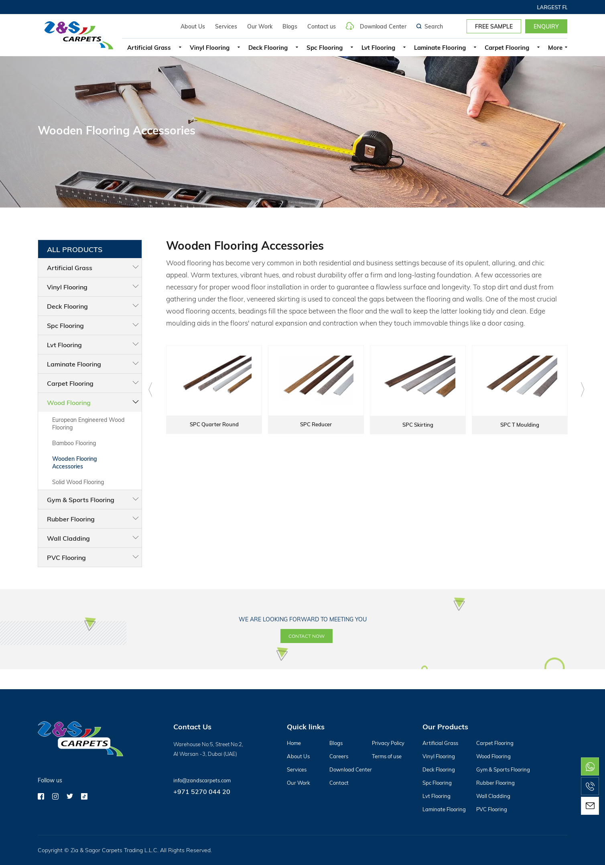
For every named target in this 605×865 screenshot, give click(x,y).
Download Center (376, 26)
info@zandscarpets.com (202, 780)
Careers (338, 756)
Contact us (321, 26)
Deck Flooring (268, 47)
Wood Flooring (69, 402)
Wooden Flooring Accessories (74, 462)
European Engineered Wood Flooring (88, 423)
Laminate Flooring (440, 47)
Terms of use (387, 756)
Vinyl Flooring (209, 47)
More (555, 47)
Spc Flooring (325, 47)
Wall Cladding (68, 538)
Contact (339, 782)
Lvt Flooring (378, 47)
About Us (193, 26)
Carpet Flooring (507, 47)
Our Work (259, 26)
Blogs (289, 26)
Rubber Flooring (71, 519)
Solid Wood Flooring (78, 482)
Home (294, 743)
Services (226, 26)
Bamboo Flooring (74, 443)
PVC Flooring (66, 557)
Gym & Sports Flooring (80, 499)
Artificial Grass (149, 47)
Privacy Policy (388, 743)
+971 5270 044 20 (201, 791)
